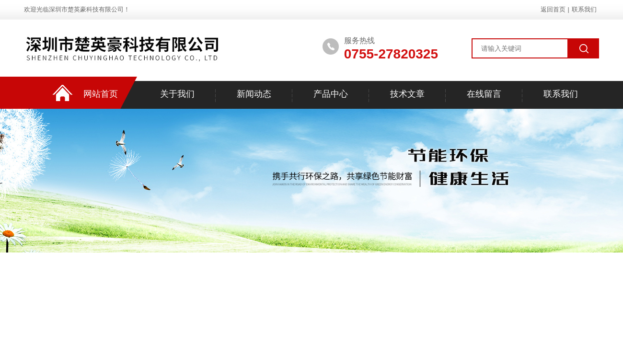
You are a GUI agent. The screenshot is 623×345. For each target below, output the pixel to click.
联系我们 (584, 9)
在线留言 (484, 94)
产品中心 (330, 94)
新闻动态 (254, 94)
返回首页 (553, 9)
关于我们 (177, 94)
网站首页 (100, 94)
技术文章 (407, 94)
